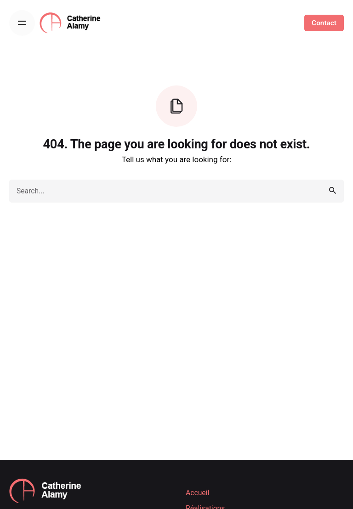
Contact (324, 23)
